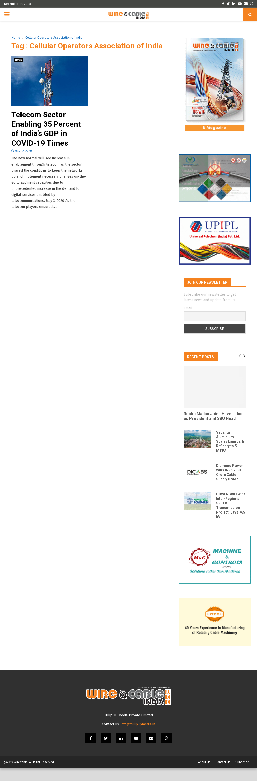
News (18, 60)
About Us (204, 774)
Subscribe (242, 774)
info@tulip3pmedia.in (138, 737)
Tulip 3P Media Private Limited (128, 728)
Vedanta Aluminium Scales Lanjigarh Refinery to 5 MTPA (230, 448)
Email (188, 314)
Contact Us (223, 774)
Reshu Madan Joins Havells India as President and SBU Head (215, 422)
